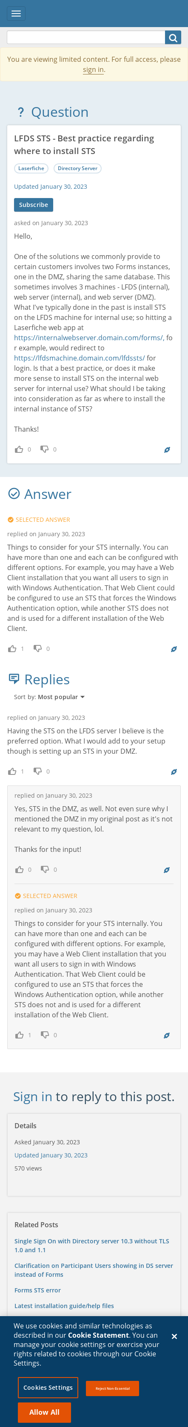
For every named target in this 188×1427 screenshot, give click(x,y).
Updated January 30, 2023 (50, 186)
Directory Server (77, 168)
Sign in (32, 1096)
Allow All (44, 1415)
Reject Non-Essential (113, 1391)
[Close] (174, 1339)
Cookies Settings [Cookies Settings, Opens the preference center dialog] (48, 1391)
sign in (93, 69)
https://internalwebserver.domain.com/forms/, (89, 337)
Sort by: (49, 697)
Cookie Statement (98, 1338)
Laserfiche (31, 168)
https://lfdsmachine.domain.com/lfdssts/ (79, 358)
